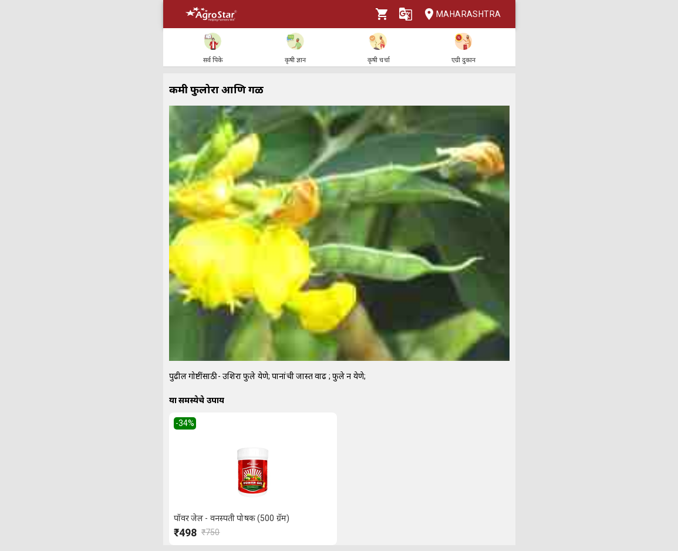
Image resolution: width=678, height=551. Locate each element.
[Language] (405, 14)
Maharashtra (459, 14)
